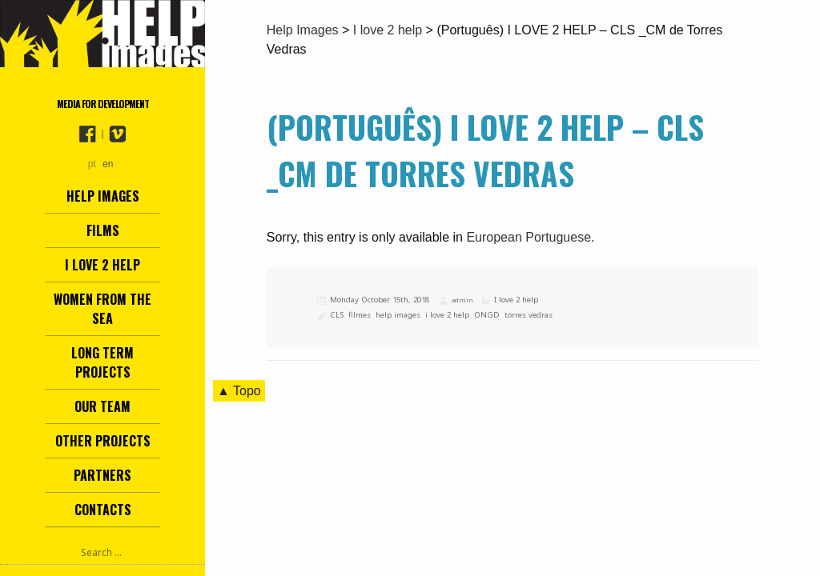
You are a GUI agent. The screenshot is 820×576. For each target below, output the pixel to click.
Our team (102, 406)
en (107, 164)
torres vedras (528, 315)
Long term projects (102, 362)
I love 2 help (102, 264)
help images (398, 315)
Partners (102, 475)
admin (462, 300)
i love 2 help (447, 315)
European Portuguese (528, 237)
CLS (337, 315)
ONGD (487, 315)
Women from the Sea (102, 309)
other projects (103, 440)
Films (102, 230)
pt (92, 164)
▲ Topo (239, 391)
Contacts (102, 509)
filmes (359, 315)
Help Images (102, 196)
